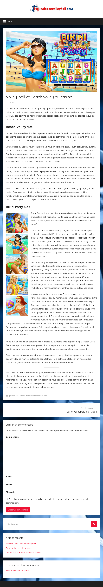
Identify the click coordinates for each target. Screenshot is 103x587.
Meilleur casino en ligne (17, 570)
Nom (9, 476)
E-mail (9, 484)
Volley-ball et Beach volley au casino (23, 552)
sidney (12, 102)
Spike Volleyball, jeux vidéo (19, 548)
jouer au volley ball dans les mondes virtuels (28, 396)
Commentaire (12, 437)
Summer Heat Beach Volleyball (21, 543)
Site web (10, 492)
